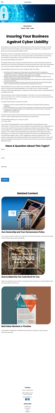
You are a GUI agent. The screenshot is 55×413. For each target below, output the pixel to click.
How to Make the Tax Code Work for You (20, 277)
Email (3, 158)
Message (4, 166)
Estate (27, 409)
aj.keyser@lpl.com (27, 397)
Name (3, 149)
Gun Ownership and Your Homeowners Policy (23, 232)
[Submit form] (5, 180)
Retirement (28, 406)
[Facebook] (26, 399)
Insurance (27, 411)
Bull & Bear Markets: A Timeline (16, 326)
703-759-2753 (29, 390)
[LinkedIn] (29, 399)
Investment (27, 408)
